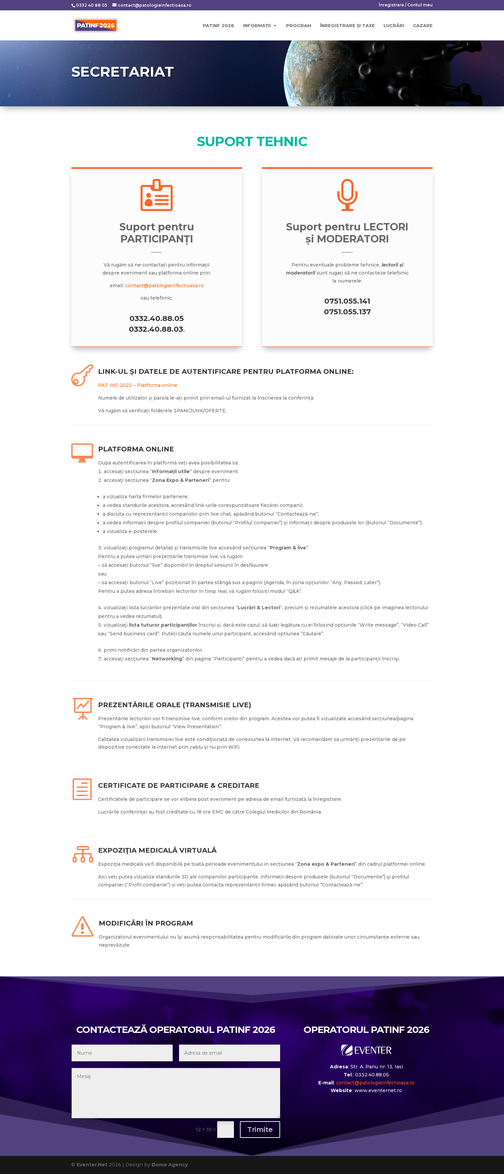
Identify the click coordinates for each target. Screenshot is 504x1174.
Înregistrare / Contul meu (406, 5)
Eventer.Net (93, 1165)
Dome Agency (170, 1165)
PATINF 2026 (218, 25)
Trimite (260, 1130)
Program (298, 25)
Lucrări (394, 25)
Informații (257, 25)
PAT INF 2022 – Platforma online (137, 385)
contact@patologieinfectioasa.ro (164, 286)
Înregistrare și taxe (347, 25)
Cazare (423, 25)
